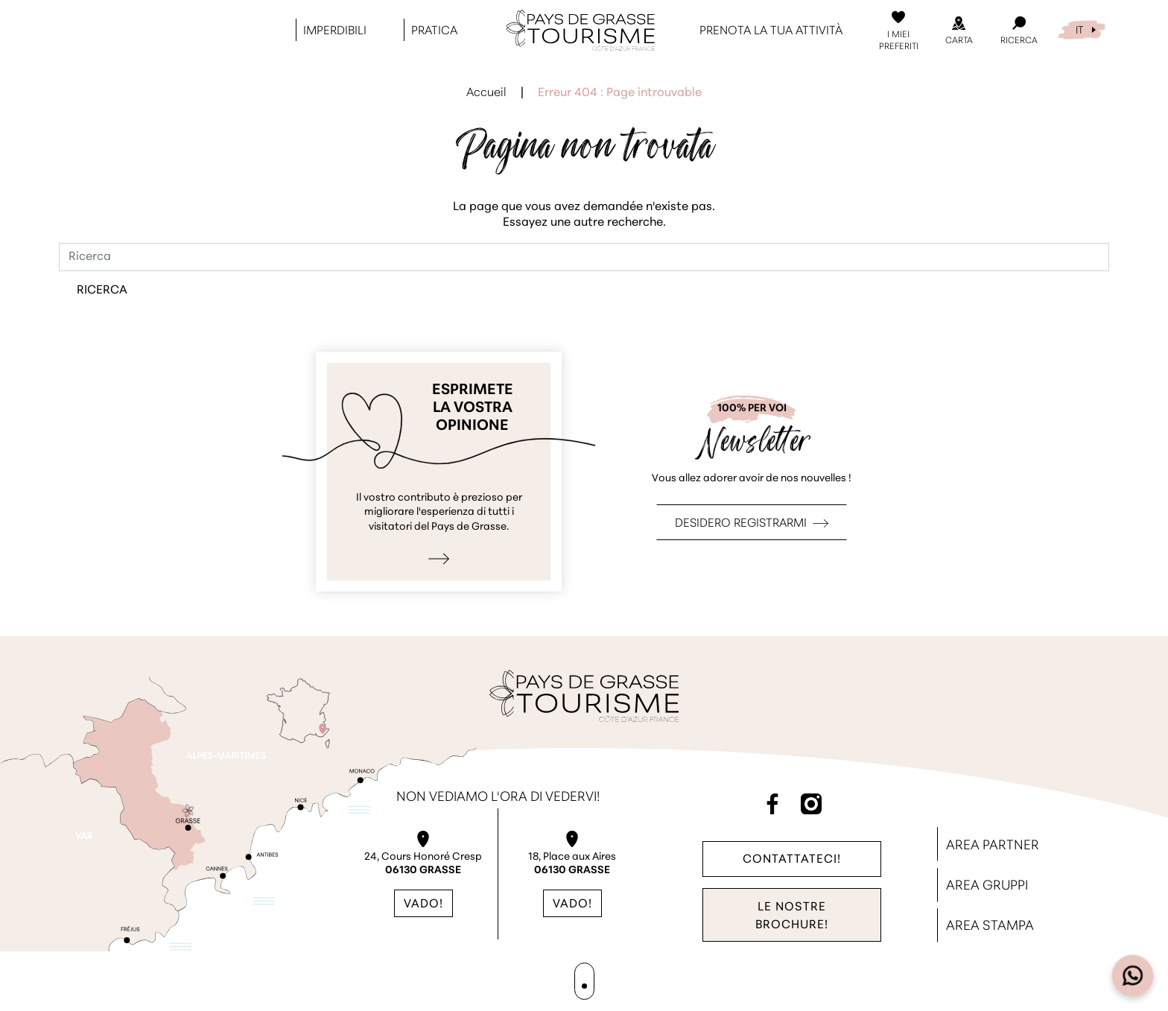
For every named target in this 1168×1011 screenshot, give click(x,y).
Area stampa (990, 926)
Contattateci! (792, 859)
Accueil (486, 93)
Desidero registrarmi (741, 524)
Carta (959, 40)
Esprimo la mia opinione (438, 471)
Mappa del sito (584, 981)
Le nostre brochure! (791, 916)
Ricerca (1019, 40)
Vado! (423, 904)
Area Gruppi (987, 886)
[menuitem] (1081, 29)
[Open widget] (1133, 976)
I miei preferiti (898, 40)
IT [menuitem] (1079, 29)
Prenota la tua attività (770, 31)
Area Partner (992, 846)
